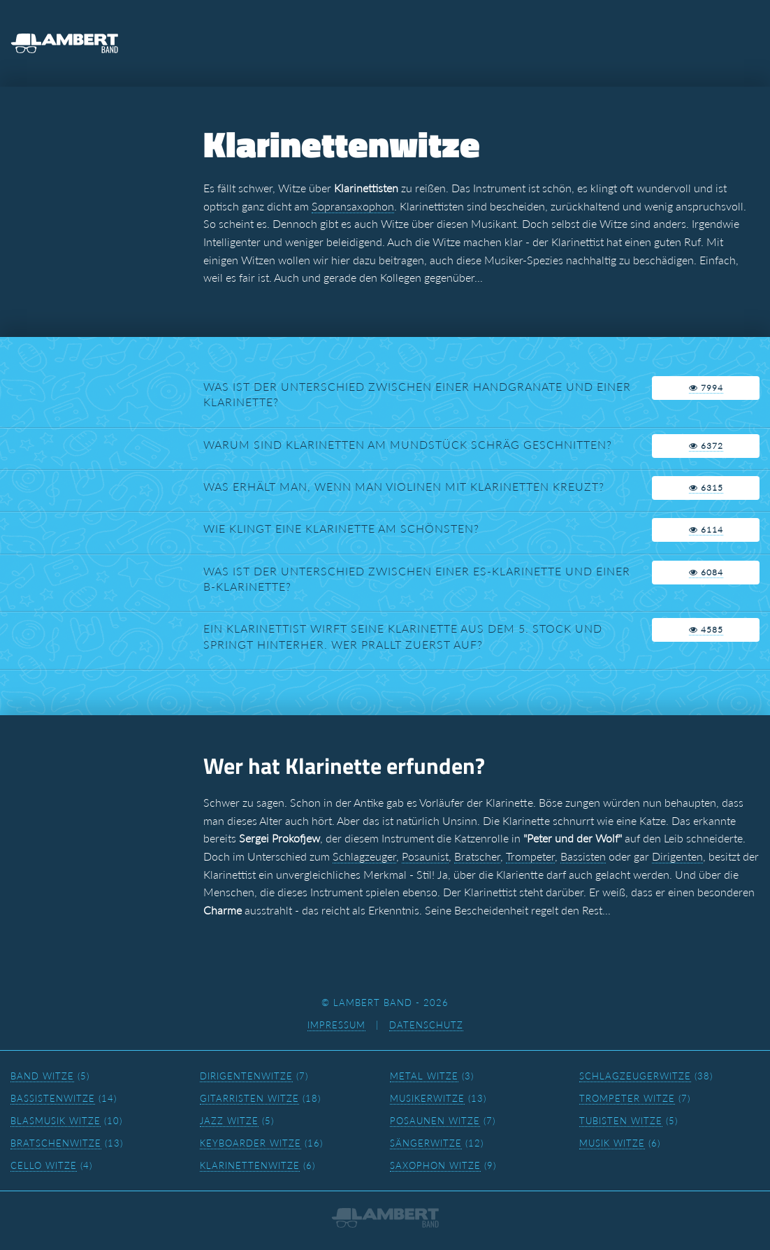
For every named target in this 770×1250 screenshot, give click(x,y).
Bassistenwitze (52, 1098)
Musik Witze (612, 1143)
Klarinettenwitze (250, 1165)
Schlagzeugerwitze (635, 1076)
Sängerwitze (426, 1143)
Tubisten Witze (620, 1120)
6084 (706, 572)
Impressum (336, 1024)
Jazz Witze (229, 1120)
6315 (706, 487)
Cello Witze (43, 1165)
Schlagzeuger (364, 856)
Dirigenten (677, 856)
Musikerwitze (427, 1098)
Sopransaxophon (353, 206)
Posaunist (425, 856)
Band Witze (42, 1076)
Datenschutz (426, 1024)
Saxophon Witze (435, 1165)
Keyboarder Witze (250, 1143)
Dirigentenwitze (246, 1076)
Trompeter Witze (627, 1098)
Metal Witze (424, 1076)
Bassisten (583, 856)
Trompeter (530, 856)
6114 (706, 529)
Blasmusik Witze (55, 1120)
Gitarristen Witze (249, 1098)
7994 (706, 387)
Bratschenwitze (55, 1143)
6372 (706, 445)
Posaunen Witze (435, 1120)
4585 (706, 629)
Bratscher (477, 856)
